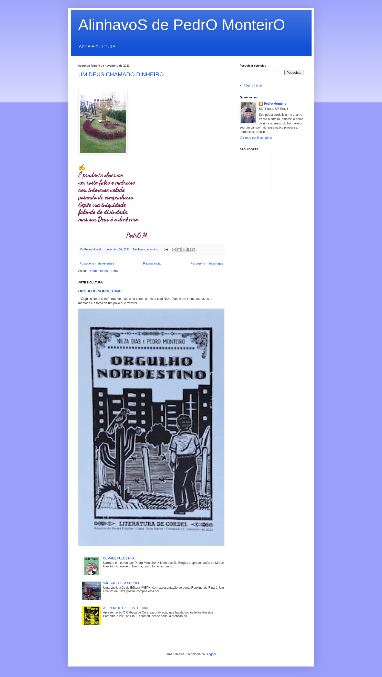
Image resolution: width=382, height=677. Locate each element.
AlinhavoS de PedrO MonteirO (181, 24)
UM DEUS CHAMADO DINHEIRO (121, 74)
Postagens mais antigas (206, 263)
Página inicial (152, 263)
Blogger (211, 654)
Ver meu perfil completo (256, 138)
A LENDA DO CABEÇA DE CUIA (125, 608)
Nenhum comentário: (146, 249)
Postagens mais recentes (97, 263)
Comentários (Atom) (104, 271)
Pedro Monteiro (275, 103)
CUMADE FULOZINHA (119, 558)
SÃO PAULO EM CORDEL (121, 583)
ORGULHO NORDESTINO (100, 291)
